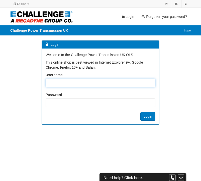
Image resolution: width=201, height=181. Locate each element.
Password (54, 95)
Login (128, 17)
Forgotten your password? (164, 17)
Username (54, 75)
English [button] (21, 3)
